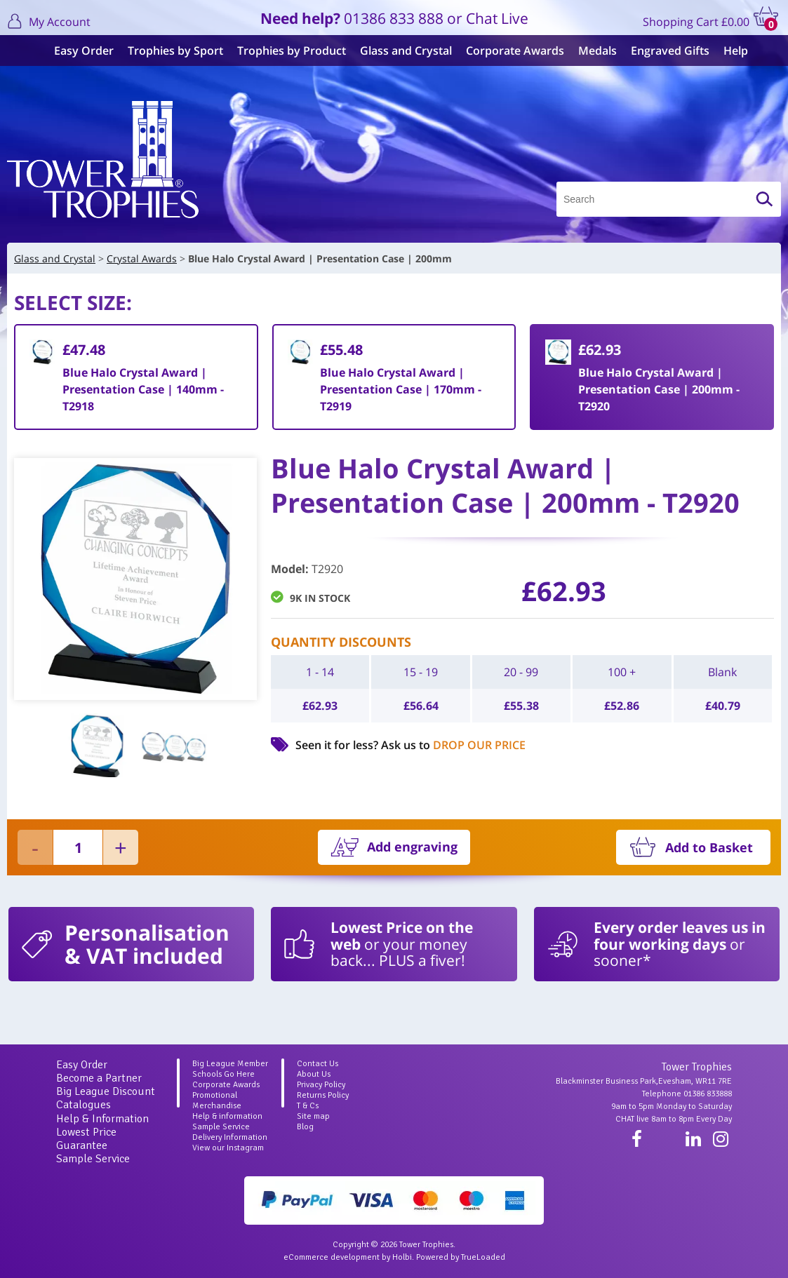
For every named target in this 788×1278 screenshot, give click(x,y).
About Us (313, 1074)
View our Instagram (228, 1148)
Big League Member (230, 1063)
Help (728, 50)
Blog (305, 1127)
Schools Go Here (223, 1074)
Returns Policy (323, 1095)
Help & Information (102, 1119)
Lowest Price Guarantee (86, 1138)
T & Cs (308, 1106)
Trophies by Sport (168, 50)
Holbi (402, 1257)
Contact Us (317, 1063)
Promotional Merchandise (216, 1100)
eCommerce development (331, 1257)
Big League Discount (105, 1091)
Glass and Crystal (399, 50)
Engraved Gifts (663, 50)
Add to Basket (709, 847)
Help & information (227, 1116)
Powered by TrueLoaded (460, 1257)
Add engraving (412, 846)
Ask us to (453, 745)
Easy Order (77, 50)
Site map (313, 1116)
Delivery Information (229, 1137)
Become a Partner (99, 1078)
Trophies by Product (284, 50)
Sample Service (93, 1159)
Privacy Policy (321, 1084)
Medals (590, 50)
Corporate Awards (508, 50)
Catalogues (83, 1105)
